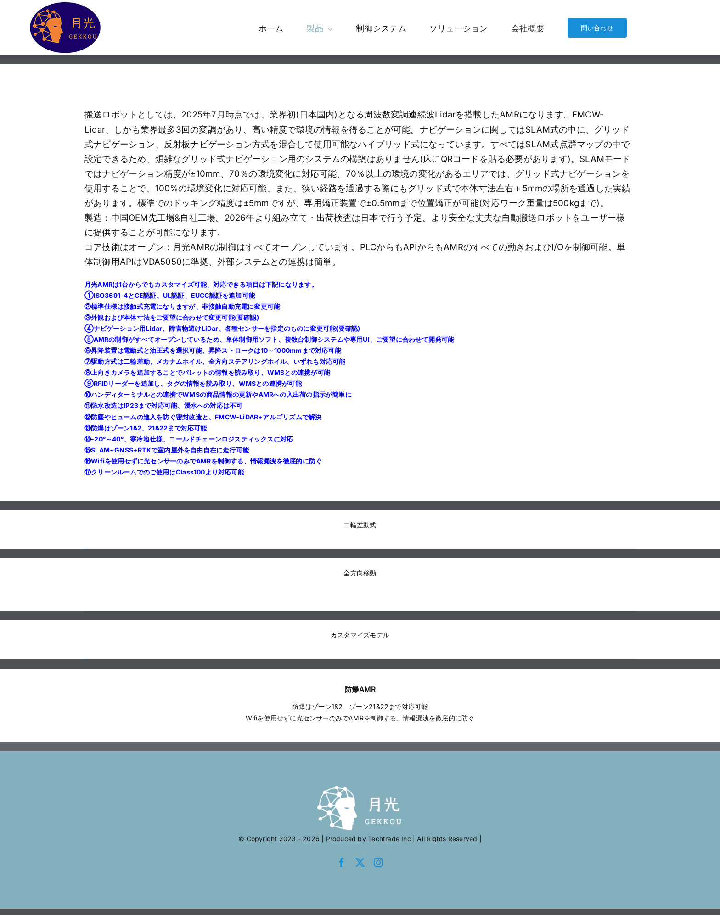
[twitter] (360, 862)
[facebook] (341, 862)
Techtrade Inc (389, 838)
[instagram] (378, 862)
